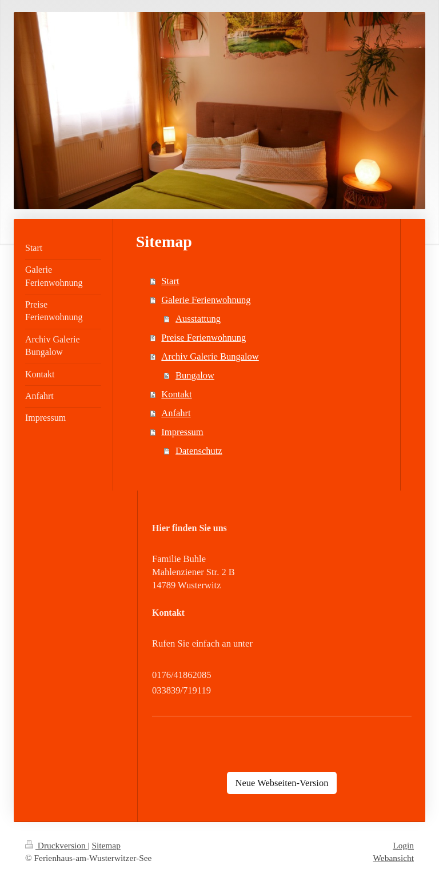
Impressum (182, 431)
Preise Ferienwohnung (203, 337)
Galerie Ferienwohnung (205, 299)
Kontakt (176, 394)
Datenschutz (198, 450)
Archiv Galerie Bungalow (209, 356)
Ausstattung (198, 318)
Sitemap (105, 845)
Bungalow (194, 375)
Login (403, 845)
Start (170, 281)
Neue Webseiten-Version (282, 783)
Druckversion (56, 845)
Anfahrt (175, 413)
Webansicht (393, 858)
